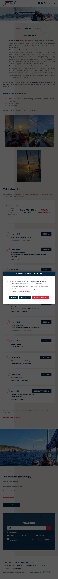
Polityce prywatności (25, 291)
